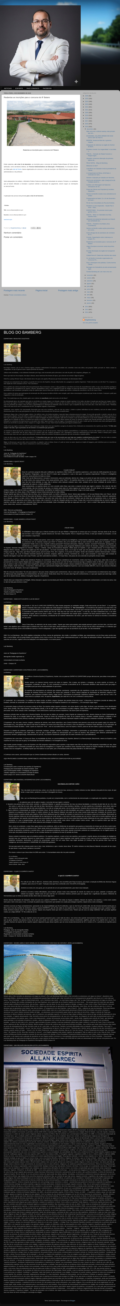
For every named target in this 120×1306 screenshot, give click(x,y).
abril (88, 295)
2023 (87, 104)
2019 (87, 115)
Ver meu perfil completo (90, 323)
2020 (87, 112)
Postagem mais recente (14, 290)
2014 (87, 306)
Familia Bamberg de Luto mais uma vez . (99, 271)
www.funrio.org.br (8, 219)
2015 (87, 126)
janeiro (89, 303)
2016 (87, 124)
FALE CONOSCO (33, 88)
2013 (87, 309)
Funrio (19, 169)
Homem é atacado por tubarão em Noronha (100, 177)
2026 (87, 96)
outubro (89, 278)
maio (88, 292)
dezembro (90, 129)
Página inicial (41, 290)
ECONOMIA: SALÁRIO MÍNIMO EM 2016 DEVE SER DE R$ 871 (99, 136)
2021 (87, 110)
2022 (87, 107)
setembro (90, 281)
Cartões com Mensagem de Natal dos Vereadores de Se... (98, 185)
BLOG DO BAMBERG (22, 332)
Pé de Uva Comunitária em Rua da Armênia (100, 203)
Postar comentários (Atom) (17, 295)
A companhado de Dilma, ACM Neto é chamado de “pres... (98, 174)
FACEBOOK (47, 88)
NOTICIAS (8, 88)
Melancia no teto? (92, 166)
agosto (89, 283)
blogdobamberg (90, 320)
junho (89, 289)
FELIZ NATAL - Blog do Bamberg (96, 163)
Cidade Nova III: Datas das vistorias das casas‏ (101, 255)
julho (88, 286)
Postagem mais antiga (68, 290)
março (89, 297)
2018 (87, 118)
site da (15, 169)
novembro (90, 275)
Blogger (72, 1300)
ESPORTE (19, 88)
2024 (87, 101)
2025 (87, 98)
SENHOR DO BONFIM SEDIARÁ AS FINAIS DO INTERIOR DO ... (100, 220)
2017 (87, 121)
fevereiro (90, 300)
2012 (87, 312)
